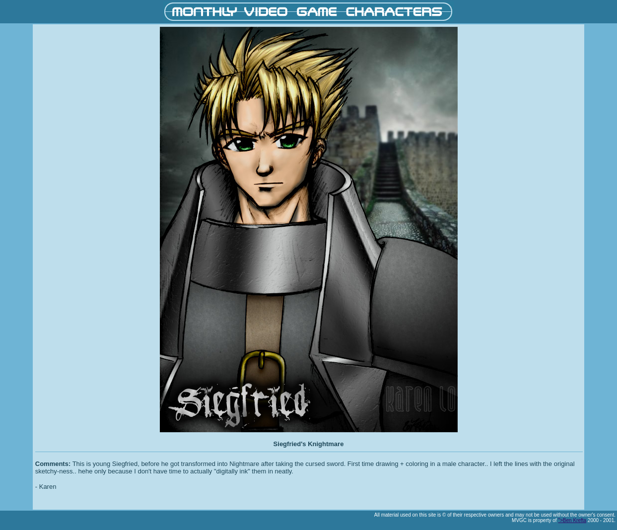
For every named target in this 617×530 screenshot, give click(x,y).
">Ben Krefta (572, 520)
